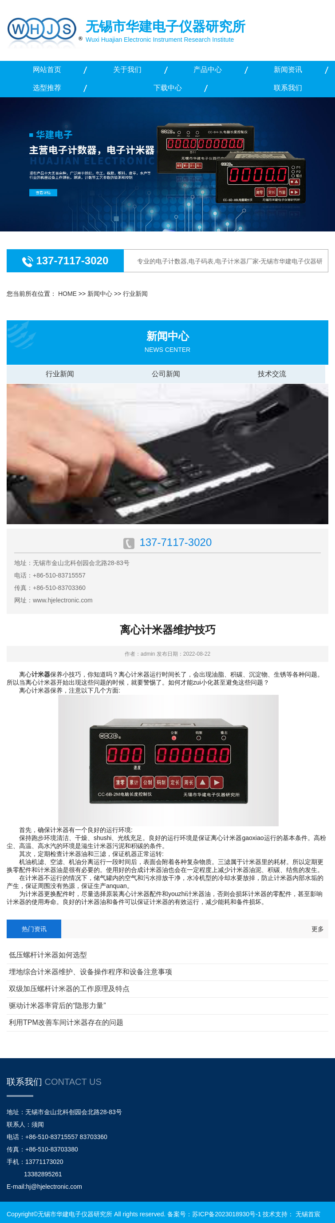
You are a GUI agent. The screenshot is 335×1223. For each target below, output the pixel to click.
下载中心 (168, 88)
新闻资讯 (288, 69)
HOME (67, 293)
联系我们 (288, 88)
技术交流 (272, 374)
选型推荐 (47, 88)
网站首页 (47, 69)
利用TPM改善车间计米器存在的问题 (66, 1022)
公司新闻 (166, 374)
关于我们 (127, 69)
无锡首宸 (308, 1214)
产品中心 (207, 69)
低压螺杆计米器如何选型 (48, 955)
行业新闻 (135, 293)
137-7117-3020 (70, 261)
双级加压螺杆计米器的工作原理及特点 (69, 988)
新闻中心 (99, 293)
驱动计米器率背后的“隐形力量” (57, 1005)
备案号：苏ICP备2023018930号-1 (214, 1214)
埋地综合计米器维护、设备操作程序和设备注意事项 (90, 972)
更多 (317, 928)
